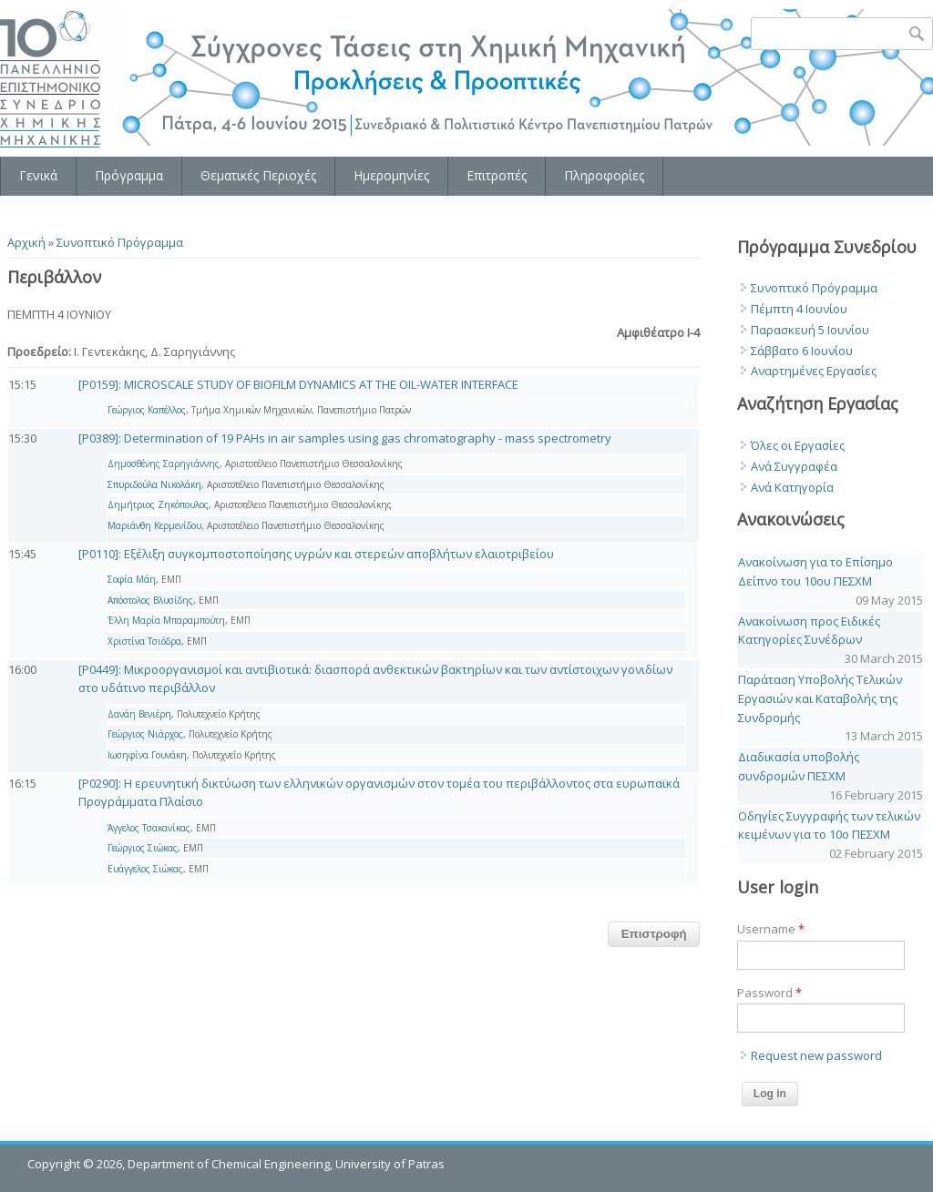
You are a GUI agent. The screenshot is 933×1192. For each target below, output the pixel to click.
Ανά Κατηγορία (792, 487)
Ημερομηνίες (391, 175)
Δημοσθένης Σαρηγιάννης (164, 463)
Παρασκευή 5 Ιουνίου (810, 329)
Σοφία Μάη (132, 579)
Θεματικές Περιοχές (258, 175)
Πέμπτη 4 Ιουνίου (799, 309)
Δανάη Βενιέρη (139, 714)
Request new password (816, 1055)
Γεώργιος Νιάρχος (145, 734)
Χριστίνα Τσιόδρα (144, 641)
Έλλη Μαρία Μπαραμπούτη (166, 620)
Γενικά (38, 175)
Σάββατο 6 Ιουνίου (802, 350)
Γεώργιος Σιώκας (143, 847)
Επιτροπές (496, 175)
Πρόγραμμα (129, 175)
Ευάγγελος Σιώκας (145, 868)
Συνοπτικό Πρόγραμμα (119, 242)
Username (771, 929)
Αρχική (26, 242)
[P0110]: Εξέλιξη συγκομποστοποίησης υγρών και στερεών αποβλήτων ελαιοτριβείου (316, 553)
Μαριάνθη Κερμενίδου (154, 525)
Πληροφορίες (604, 175)
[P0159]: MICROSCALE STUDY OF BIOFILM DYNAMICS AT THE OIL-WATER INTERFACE (298, 384)
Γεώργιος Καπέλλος (147, 409)
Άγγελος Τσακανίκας (149, 827)
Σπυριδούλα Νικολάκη (154, 484)
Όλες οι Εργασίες (798, 445)
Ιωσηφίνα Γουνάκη (147, 755)
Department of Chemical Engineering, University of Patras (286, 1164)
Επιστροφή (654, 934)
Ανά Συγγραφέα (794, 466)
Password (769, 992)
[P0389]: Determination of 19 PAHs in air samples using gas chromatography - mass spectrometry (344, 438)
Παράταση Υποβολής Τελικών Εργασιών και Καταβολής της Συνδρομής (820, 698)
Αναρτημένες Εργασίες (814, 370)
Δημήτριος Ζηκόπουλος (158, 504)
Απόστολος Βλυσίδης (150, 600)
